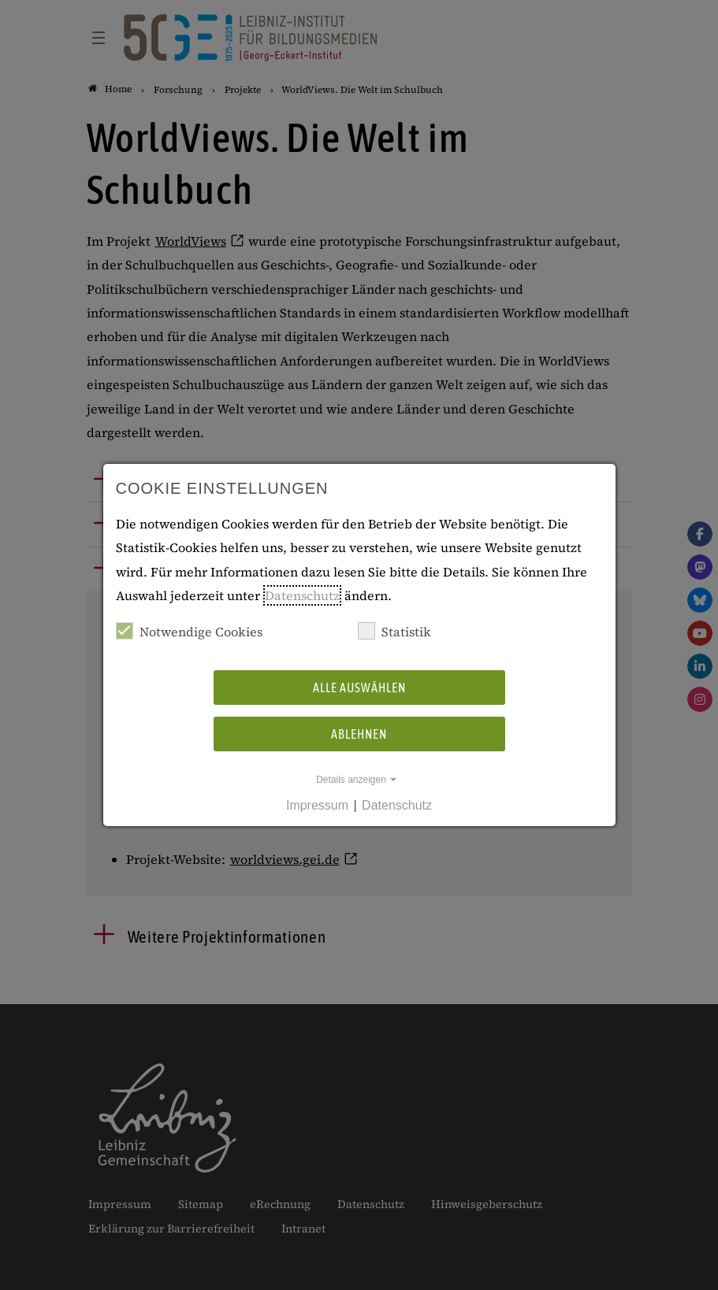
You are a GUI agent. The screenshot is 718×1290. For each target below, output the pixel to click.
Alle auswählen (359, 687)
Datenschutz (302, 595)
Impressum (317, 805)
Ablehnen (359, 734)
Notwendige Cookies (189, 631)
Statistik (394, 631)
